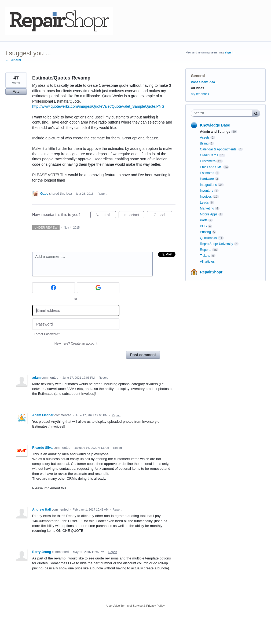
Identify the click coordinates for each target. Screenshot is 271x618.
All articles (207, 261)
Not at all (106, 216)
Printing (205, 232)
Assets (205, 137)
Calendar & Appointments (218, 149)
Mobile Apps (208, 214)
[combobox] (222, 113)
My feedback (200, 94)
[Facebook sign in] (53, 287)
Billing (204, 143)
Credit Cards (209, 155)
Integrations (208, 185)
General (198, 76)
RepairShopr (211, 272)
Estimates (207, 173)
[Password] (75, 324)
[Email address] (75, 310)
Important (133, 216)
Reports (205, 250)
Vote (16, 91)
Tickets (205, 256)
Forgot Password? (47, 334)
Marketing (207, 208)
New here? (75, 343)
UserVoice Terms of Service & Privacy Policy (136, 605)
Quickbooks (208, 238)
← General (13, 60)
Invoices (206, 196)
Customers (207, 161)
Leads (204, 202)
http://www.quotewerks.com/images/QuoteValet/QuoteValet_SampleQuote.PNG (98, 106)
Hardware (207, 179)
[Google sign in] (98, 287)
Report (103, 377)
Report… (103, 193)
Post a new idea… (204, 82)
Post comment (143, 355)
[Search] (256, 113)
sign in (229, 52)
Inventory (206, 191)
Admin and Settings (215, 131)
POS (203, 226)
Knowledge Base (215, 125)
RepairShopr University (216, 244)
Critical (163, 216)
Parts (203, 220)
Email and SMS (211, 167)
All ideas (197, 88)
